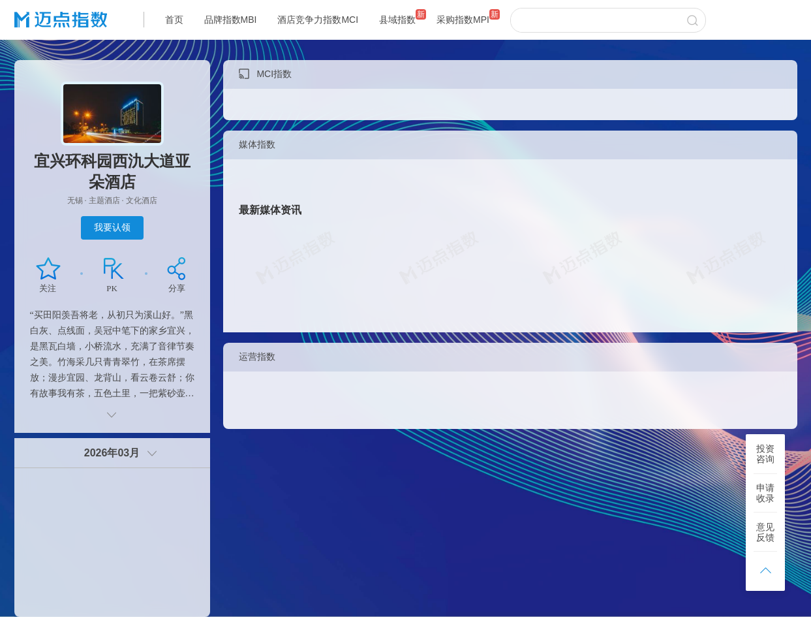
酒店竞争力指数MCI (317, 19)
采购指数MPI (462, 19)
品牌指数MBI (230, 19)
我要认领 (112, 227)
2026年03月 (112, 452)
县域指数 (397, 19)
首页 (174, 19)
